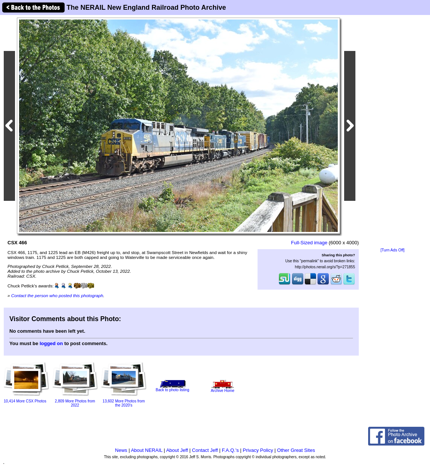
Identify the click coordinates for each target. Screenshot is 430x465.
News (121, 450)
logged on (51, 343)
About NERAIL (146, 450)
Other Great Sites (296, 450)
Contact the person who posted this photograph (57, 295)
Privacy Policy (258, 450)
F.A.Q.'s (230, 450)
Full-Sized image (309, 242)
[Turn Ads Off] (393, 250)
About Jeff (177, 450)
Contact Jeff (205, 450)
